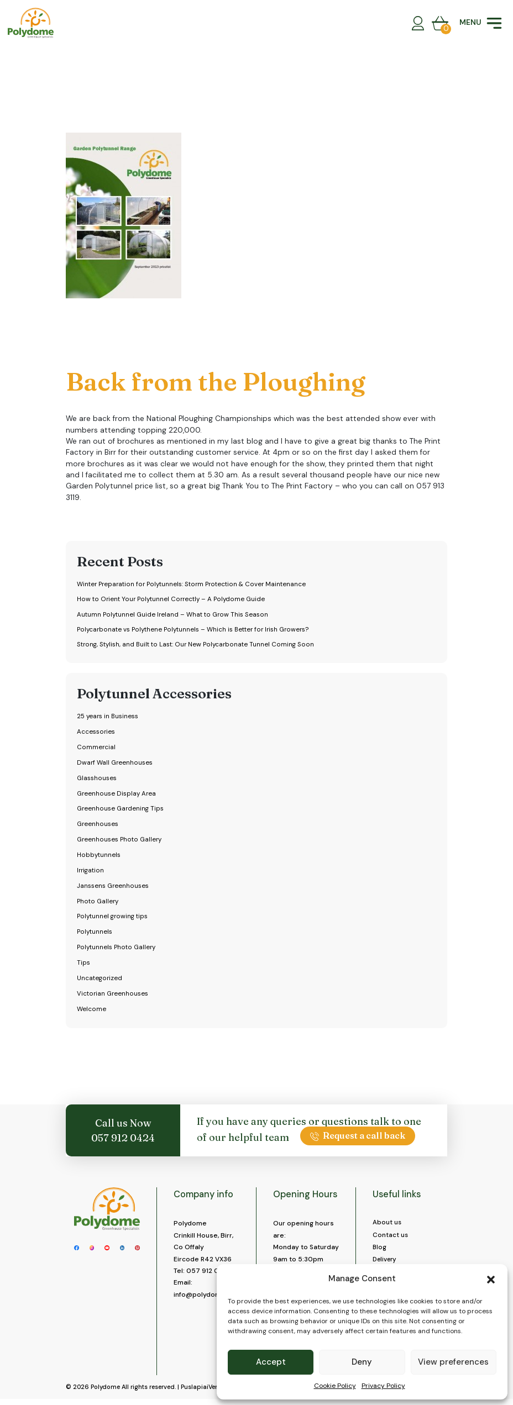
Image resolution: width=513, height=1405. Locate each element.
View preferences (453, 1361)
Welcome (91, 1010)
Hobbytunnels (98, 856)
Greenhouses (98, 825)
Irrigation (91, 871)
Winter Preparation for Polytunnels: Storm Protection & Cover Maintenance (194, 584)
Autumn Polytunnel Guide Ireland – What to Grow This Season (174, 615)
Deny (362, 1361)
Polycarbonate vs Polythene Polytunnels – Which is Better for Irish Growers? (196, 630)
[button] (490, 1278)
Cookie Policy (335, 1385)
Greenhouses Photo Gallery (120, 840)
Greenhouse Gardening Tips (121, 810)
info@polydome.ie (203, 1296)
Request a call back (357, 1137)
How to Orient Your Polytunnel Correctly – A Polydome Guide (172, 599)
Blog (380, 1249)
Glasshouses (97, 779)
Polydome (105, 1393)
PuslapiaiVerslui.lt (207, 1393)
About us (387, 1223)
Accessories (96, 733)
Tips (83, 964)
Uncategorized (100, 979)
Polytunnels (95, 933)
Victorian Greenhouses (113, 995)
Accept (271, 1361)
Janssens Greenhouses (113, 887)
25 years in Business (108, 717)
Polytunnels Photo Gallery (117, 948)
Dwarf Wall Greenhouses (115, 764)
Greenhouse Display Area (116, 795)
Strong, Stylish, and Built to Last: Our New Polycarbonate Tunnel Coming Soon (197, 645)
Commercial (96, 748)
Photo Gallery (98, 902)
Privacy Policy (383, 1385)
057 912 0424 (123, 1139)
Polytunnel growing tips (113, 918)
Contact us (391, 1236)
